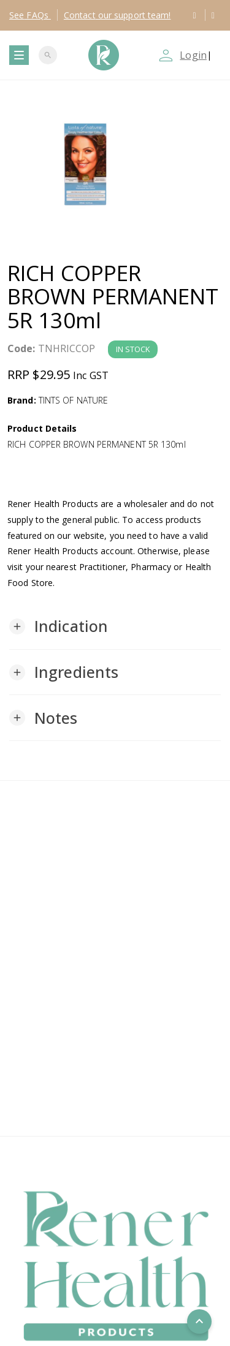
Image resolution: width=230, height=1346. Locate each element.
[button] (58, 626)
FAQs (30, 15)
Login (193, 55)
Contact (117, 15)
